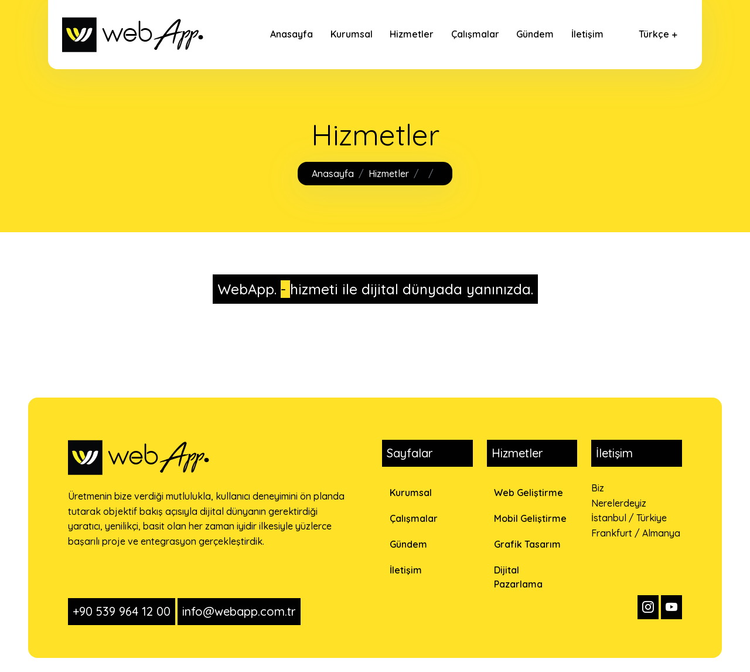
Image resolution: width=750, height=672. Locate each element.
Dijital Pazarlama (518, 577)
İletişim (587, 34)
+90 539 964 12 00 (122, 611)
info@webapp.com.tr (239, 611)
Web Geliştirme (528, 492)
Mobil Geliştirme (530, 518)
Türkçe (654, 34)
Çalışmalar (475, 34)
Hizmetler (412, 34)
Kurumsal (351, 34)
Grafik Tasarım (527, 544)
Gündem (535, 34)
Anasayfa (291, 34)
